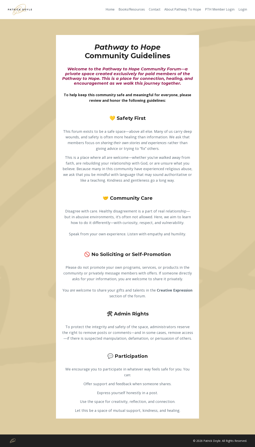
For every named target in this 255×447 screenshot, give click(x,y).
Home (110, 9)
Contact (154, 9)
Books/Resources (132, 9)
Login (242, 9)
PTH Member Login (219, 9)
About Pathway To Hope (182, 9)
